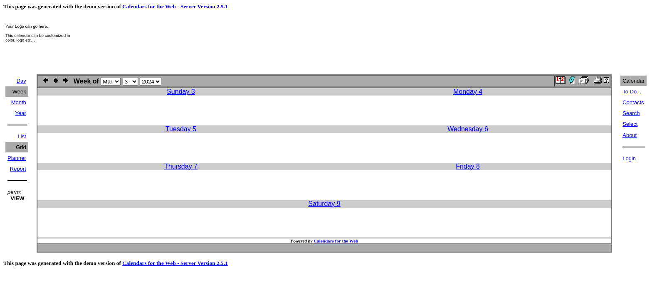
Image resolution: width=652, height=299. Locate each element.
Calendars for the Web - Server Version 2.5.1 (175, 6)
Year (20, 113)
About (629, 135)
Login (629, 158)
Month (18, 102)
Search (631, 113)
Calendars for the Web (336, 240)
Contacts (633, 102)
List (22, 136)
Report (18, 169)
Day (21, 81)
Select (629, 124)
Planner (16, 158)
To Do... (631, 91)
